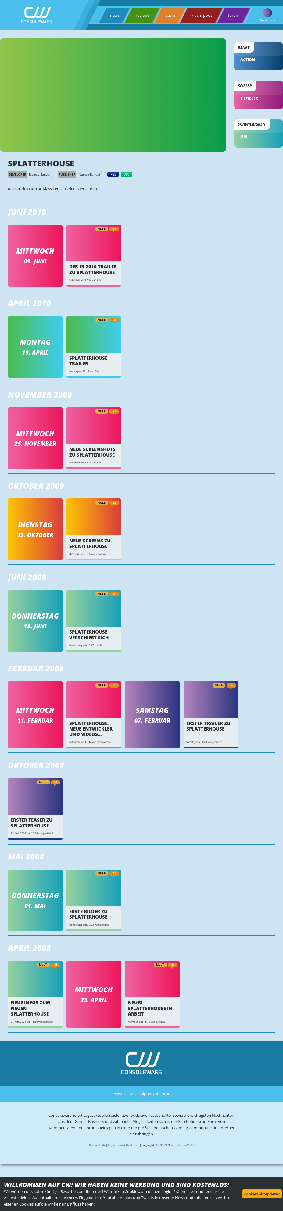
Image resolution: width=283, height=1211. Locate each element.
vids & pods (201, 15)
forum (233, 15)
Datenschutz (97, 1145)
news (115, 15)
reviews (142, 15)
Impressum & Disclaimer (123, 1145)
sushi (170, 15)
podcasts (152, 1093)
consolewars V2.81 (182, 1145)
